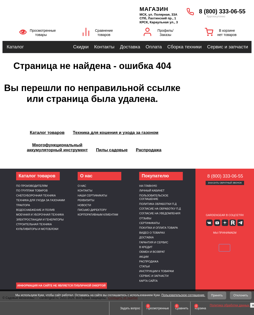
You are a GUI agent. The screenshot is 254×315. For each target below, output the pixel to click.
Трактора (23, 205)
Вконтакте (210, 223)
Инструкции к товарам (156, 271)
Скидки (81, 46)
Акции (144, 256)
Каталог (15, 46)
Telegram (239, 223)
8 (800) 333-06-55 (222, 11)
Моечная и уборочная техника (40, 214)
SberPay (224, 247)
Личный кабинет (151, 190)
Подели (236, 240)
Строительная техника (34, 224)
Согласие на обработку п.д (160, 208)
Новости (84, 205)
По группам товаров (32, 190)
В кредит (146, 247)
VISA (207, 240)
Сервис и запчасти (227, 46)
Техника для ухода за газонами (40, 200)
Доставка (130, 46)
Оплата (154, 46)
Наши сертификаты (92, 195)
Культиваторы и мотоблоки (37, 228)
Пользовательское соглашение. (183, 295)
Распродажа (148, 261)
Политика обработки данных (230, 305)
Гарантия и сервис (153, 242)
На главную (148, 185)
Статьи (144, 266)
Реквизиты (86, 200)
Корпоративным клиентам (98, 214)
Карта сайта (148, 280)
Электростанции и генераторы (40, 219)
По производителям (32, 185)
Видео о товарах (152, 232)
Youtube (217, 223)
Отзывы (145, 218)
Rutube (232, 223)
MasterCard (219, 240)
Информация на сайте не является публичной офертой (61, 285)
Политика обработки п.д (158, 203)
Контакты (104, 46)
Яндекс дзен (225, 223)
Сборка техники (184, 46)
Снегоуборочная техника (36, 195)
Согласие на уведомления (159, 213)
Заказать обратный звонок (225, 183)
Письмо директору (92, 209)
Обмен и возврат (152, 251)
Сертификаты (149, 222)
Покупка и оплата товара (158, 227)
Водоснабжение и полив (35, 209)
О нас (82, 185)
